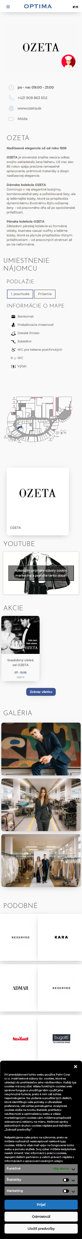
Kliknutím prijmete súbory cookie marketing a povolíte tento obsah (41, 573)
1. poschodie (20, 294)
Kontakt (41, 1155)
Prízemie (45, 294)
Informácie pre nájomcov (41, 1126)
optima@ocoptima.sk (45, 1220)
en (76, 7)
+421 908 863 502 (32, 98)
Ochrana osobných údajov (41, 1164)
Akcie (41, 1116)
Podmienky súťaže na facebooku (41, 1174)
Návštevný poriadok (41, 1184)
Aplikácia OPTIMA (41, 1136)
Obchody (41, 1087)
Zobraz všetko (41, 692)
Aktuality (41, 1107)
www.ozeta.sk (29, 108)
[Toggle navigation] (8, 6)
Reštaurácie (41, 1097)
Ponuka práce (41, 1145)
